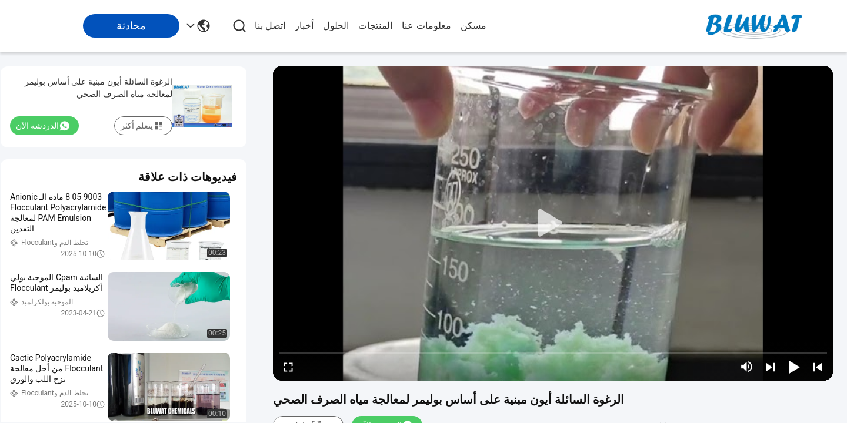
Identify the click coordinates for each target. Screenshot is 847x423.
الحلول (336, 26)
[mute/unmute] (747, 366)
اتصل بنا (270, 26)
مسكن (473, 26)
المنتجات (375, 26)
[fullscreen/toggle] (288, 366)
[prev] (817, 366)
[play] (553, 223)
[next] (770, 366)
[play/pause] (794, 366)
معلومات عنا (426, 26)
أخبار (304, 26)
